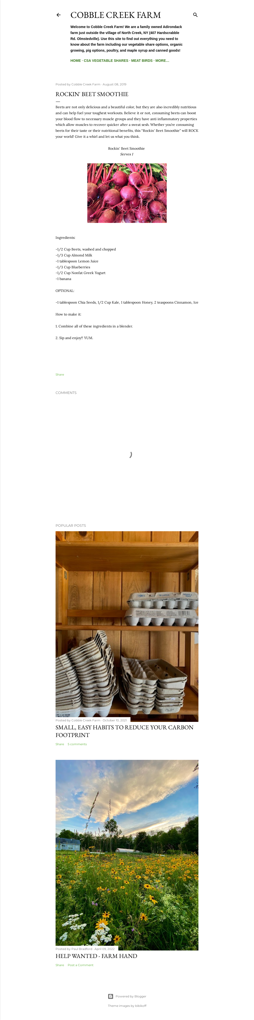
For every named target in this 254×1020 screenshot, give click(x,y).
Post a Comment (81, 965)
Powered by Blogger (127, 996)
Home (75, 61)
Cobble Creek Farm (115, 15)
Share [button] (60, 374)
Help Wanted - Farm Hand (96, 956)
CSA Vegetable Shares (106, 61)
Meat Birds (142, 61)
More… (162, 61)
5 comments (77, 744)
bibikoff (140, 1006)
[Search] (195, 14)
